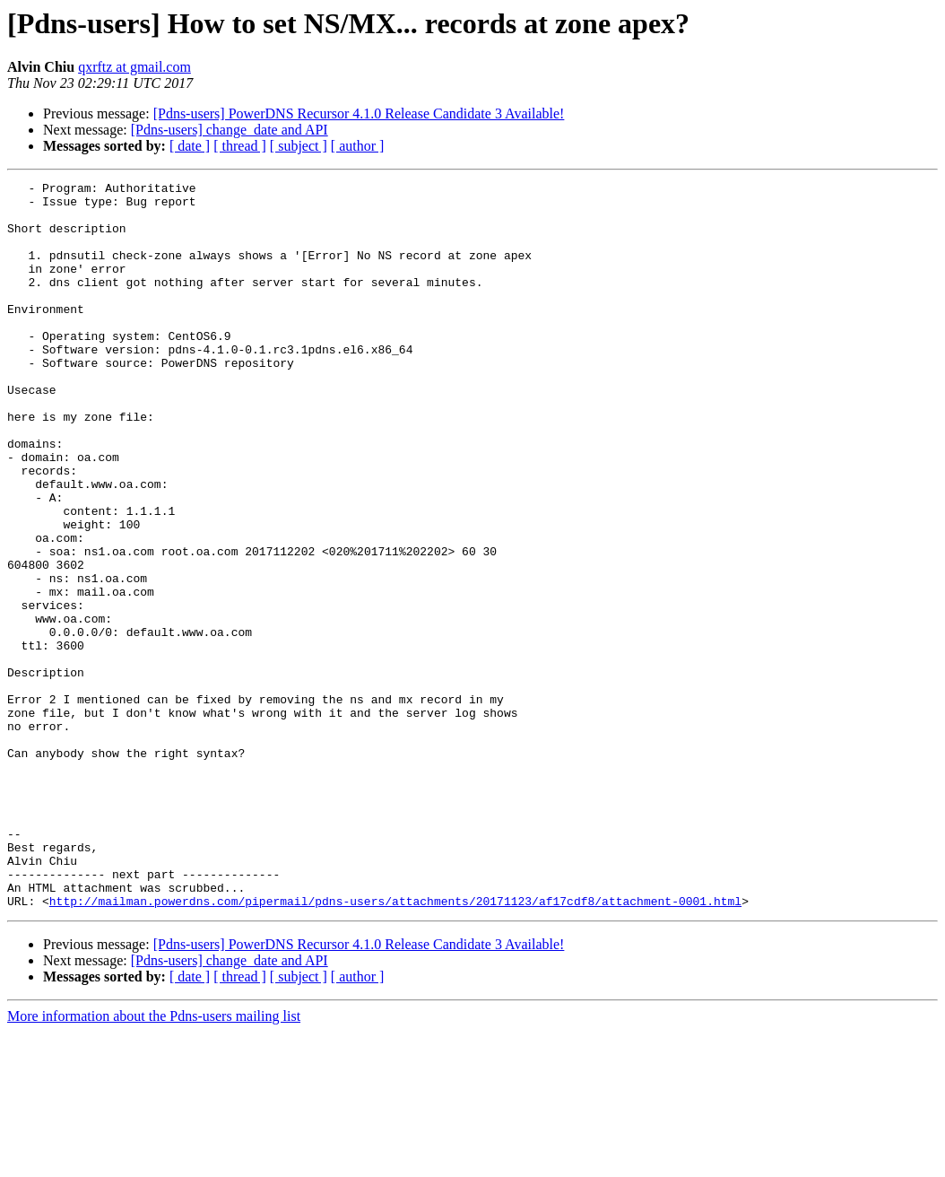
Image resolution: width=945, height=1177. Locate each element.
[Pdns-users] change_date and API (229, 129)
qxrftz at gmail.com (134, 66)
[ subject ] (298, 145)
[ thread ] (239, 145)
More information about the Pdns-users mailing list (153, 1161)
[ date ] (189, 145)
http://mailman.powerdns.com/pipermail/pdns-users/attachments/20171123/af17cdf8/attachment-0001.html (395, 1046)
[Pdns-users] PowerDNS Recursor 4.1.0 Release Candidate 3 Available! (359, 113)
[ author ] (358, 145)
